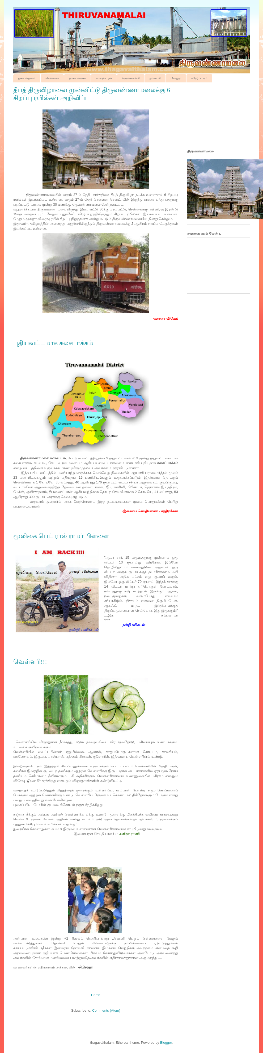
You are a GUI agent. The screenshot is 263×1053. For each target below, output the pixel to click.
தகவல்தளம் (27, 78)
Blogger (166, 1043)
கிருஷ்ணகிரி (131, 78)
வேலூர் (176, 78)
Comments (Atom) (106, 1010)
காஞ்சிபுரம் (104, 78)
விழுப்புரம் (199, 78)
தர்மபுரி (155, 78)
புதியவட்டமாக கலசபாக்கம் (53, 343)
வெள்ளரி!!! (30, 661)
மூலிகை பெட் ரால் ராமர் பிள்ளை (61, 535)
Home (95, 995)
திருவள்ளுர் (77, 78)
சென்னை (52, 78)
